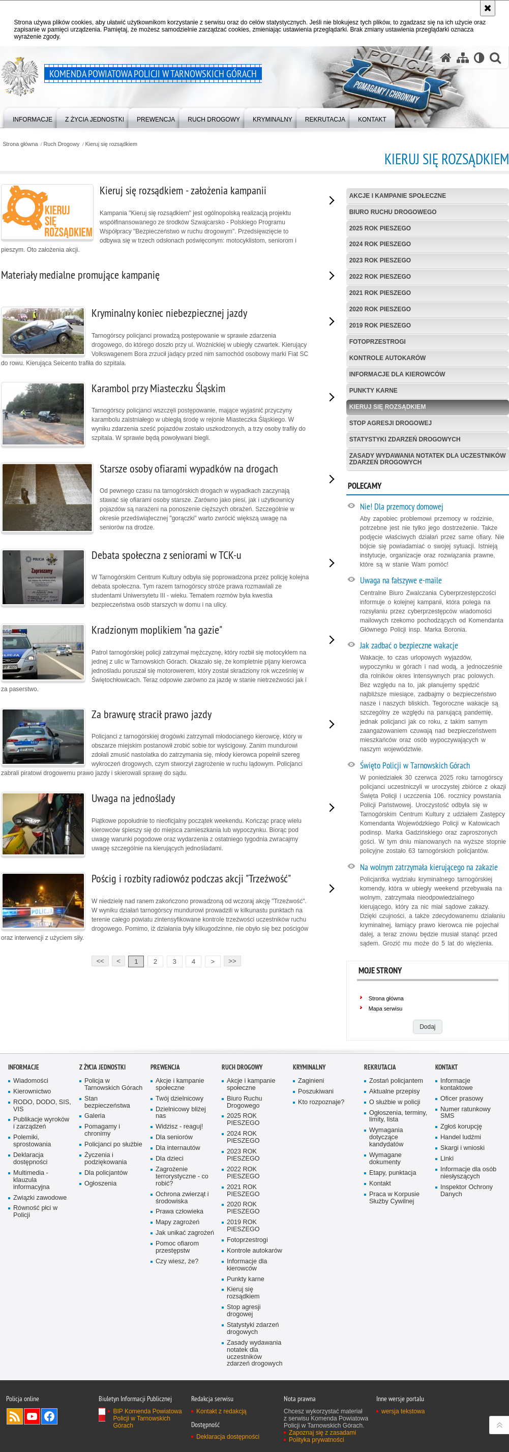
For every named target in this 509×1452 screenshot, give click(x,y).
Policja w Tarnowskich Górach (113, 1084)
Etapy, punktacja (392, 1173)
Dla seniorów (174, 1137)
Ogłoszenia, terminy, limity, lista (398, 1116)
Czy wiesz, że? (177, 1261)
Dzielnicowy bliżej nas (181, 1113)
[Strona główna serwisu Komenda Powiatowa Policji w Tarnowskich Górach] (446, 57)
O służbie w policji (394, 1102)
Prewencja (165, 1067)
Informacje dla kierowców (397, 374)
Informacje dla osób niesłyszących (468, 1173)
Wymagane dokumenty (385, 1159)
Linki (447, 1158)
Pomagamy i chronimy (102, 1130)
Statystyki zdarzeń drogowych (405, 439)
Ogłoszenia (100, 1183)
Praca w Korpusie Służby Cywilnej (394, 1198)
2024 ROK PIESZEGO (380, 244)
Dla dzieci (170, 1158)
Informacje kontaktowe (456, 1084)
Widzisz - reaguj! (179, 1126)
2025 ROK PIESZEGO (380, 228)
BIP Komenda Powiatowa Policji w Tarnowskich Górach (147, 1418)
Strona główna (20, 144)
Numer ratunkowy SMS (465, 1113)
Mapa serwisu (386, 1008)
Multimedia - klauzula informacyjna (31, 1180)
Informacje (23, 1067)
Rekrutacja (380, 1067)
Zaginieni (311, 1081)
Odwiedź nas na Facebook (49, 1416)
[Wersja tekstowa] (479, 57)
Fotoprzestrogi (377, 341)
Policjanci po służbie (113, 1144)
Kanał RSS (15, 1416)
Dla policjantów (106, 1173)
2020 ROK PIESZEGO (380, 309)
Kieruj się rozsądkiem (111, 144)
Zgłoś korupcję (461, 1126)
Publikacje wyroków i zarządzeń (41, 1123)
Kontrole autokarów (387, 358)
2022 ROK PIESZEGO (380, 276)
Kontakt (380, 1183)
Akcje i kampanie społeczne (397, 195)
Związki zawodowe (40, 1198)
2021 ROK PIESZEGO (380, 293)
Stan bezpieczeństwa (107, 1102)
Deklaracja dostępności (30, 1159)
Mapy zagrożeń (177, 1222)
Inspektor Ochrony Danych (466, 1191)
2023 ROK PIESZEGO (380, 260)
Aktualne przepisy (394, 1091)
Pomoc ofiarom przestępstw (177, 1247)
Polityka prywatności (316, 1439)
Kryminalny (309, 1067)
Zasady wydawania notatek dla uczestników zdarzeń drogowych (427, 459)
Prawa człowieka (179, 1211)
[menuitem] (32, 117)
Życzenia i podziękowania (105, 1159)
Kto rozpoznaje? (321, 1102)
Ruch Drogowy (62, 144)
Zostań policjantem (396, 1081)
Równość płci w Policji (35, 1212)
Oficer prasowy (461, 1098)
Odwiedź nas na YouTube (32, 1416)
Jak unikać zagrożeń (185, 1233)
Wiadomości (30, 1081)
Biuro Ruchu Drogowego (393, 212)
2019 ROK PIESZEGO (380, 325)
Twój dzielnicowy (179, 1098)
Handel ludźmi (460, 1137)
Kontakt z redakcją (221, 1411)
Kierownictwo (32, 1091)
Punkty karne (373, 390)
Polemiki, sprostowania (32, 1141)
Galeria (94, 1116)
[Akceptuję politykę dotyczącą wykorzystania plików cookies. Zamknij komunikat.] (487, 8)
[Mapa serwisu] (463, 57)
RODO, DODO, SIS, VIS (42, 1106)
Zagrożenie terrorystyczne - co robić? (182, 1176)
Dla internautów (178, 1148)
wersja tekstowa (403, 1411)
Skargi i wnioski (462, 1148)
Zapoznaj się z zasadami (322, 1432)
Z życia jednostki (102, 1067)
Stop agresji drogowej (390, 423)
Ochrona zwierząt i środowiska (182, 1198)
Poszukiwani (316, 1091)
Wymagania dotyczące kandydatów (386, 1137)
